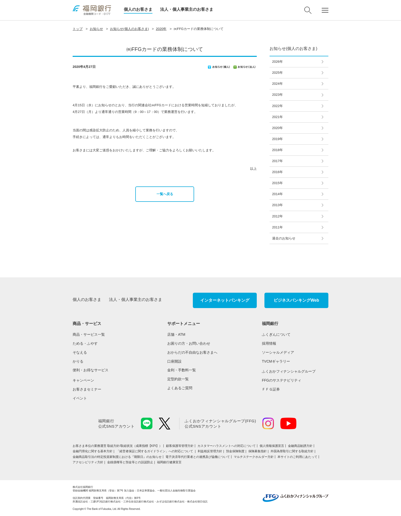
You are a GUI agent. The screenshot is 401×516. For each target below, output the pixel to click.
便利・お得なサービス (90, 370)
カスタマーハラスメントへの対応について (226, 446)
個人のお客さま (138, 9)
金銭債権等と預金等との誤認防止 (130, 462)
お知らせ (96, 29)
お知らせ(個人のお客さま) (129, 29)
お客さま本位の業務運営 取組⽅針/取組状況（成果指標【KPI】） (117, 446)
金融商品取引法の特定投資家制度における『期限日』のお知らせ (117, 457)
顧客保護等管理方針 (180, 446)
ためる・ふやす (85, 343)
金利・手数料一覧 (181, 370)
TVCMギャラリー (276, 361)
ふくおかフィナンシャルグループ (289, 371)
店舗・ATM (176, 334)
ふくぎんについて (276, 334)
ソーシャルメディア (278, 352)
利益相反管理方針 (210, 451)
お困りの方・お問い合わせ (188, 343)
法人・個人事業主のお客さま (186, 9)
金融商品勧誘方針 (300, 446)
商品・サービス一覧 (89, 334)
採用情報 (269, 343)
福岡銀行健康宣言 (169, 462)
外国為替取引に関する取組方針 (292, 451)
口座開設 (174, 361)
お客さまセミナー (87, 389)
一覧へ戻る (165, 194)
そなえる (80, 352)
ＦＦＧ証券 (271, 389)
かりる (78, 361)
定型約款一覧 (178, 379)
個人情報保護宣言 (272, 446)
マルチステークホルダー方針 (254, 457)
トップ (78, 29)
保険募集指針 (257, 451)
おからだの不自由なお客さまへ (192, 352)
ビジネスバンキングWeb (296, 300)
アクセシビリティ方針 (88, 462)
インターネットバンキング (224, 300)
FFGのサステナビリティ (281, 380)
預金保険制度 (235, 451)
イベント (80, 398)
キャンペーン (83, 380)
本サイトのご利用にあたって (297, 457)
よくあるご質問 (179, 388)
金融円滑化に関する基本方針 (93, 451)
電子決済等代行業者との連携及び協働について (197, 457)
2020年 (161, 29)
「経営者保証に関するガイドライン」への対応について (155, 451)
